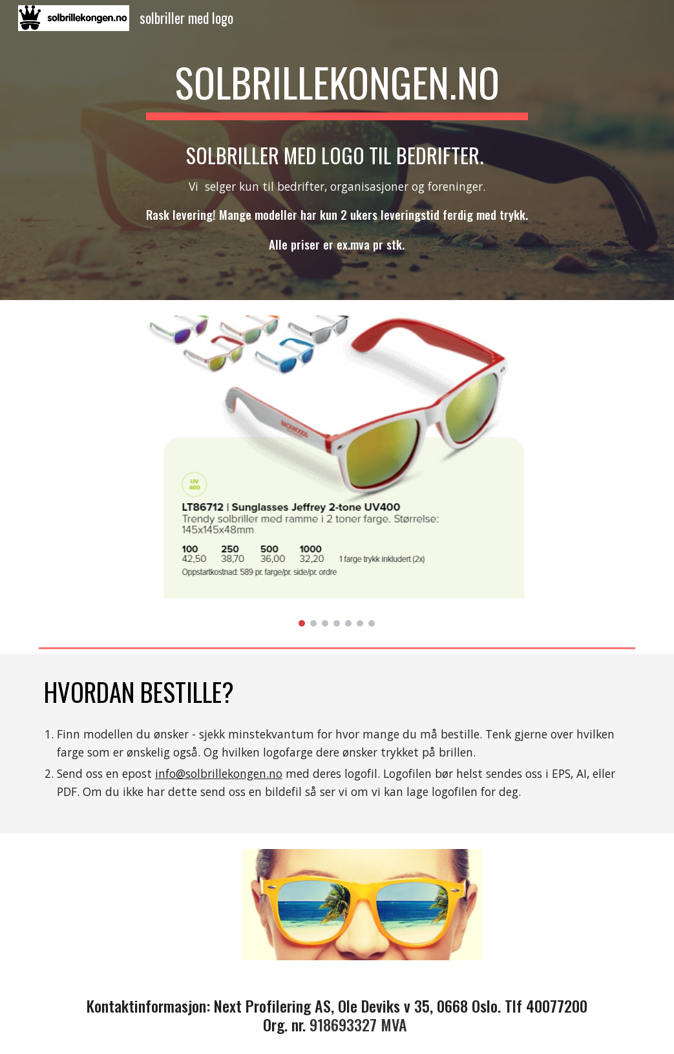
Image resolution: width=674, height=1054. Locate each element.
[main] (337, 82)
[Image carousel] (337, 471)
